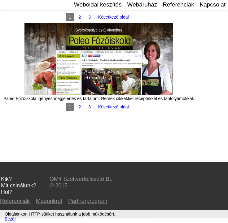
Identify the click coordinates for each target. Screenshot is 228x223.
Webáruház (142, 4)
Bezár (10, 218)
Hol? (6, 192)
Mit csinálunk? (18, 185)
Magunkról (49, 201)
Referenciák (178, 4)
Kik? (6, 179)
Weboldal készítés (98, 4)
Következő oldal (113, 17)
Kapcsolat (213, 4)
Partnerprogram (87, 201)
